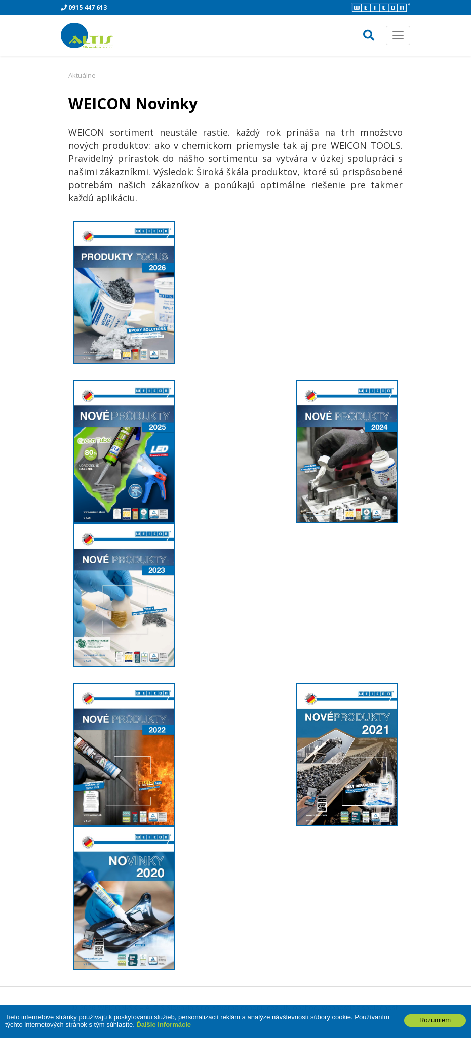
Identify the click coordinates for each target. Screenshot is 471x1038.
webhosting (341, 1007)
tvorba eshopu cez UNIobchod (267, 1007)
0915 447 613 (84, 7)
